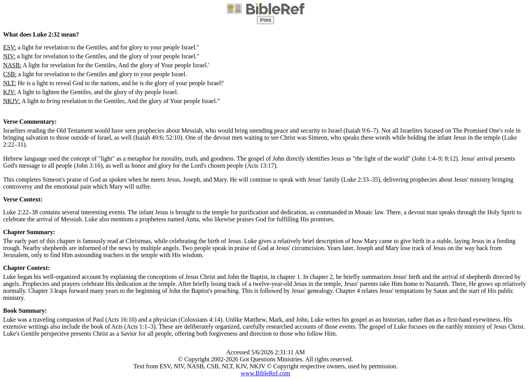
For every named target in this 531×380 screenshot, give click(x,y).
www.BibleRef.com (265, 373)
